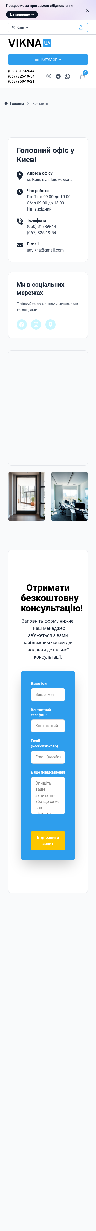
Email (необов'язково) (44, 743)
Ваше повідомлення (48, 772)
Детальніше (22, 14)
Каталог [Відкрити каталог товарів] (48, 59)
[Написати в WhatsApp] (67, 76)
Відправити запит (48, 840)
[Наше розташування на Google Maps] (50, 324)
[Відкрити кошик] (83, 76)
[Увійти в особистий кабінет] (81, 27)
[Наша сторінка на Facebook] (22, 324)
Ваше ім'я (39, 684)
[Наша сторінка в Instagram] (36, 324)
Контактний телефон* (41, 712)
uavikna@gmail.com (45, 250)
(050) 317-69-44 (21, 71)
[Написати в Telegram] (58, 76)
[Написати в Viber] (48, 76)
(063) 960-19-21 (21, 81)
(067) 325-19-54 (21, 76)
